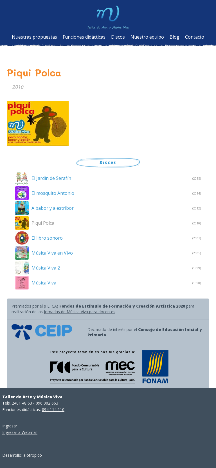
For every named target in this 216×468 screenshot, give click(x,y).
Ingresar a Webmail (19, 432)
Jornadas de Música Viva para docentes (79, 311)
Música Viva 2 (46, 268)
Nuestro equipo (147, 37)
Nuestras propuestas (34, 37)
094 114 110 (53, 409)
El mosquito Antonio (53, 193)
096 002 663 (47, 403)
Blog (174, 37)
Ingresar (9, 426)
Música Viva (44, 283)
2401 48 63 (22, 403)
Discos (118, 37)
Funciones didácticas (84, 37)
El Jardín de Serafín (51, 178)
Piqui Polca (43, 223)
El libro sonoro (47, 238)
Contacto (194, 37)
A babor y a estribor (53, 208)
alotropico (32, 455)
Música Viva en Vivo (52, 253)
